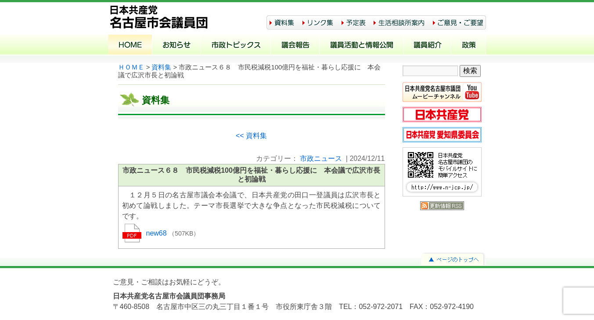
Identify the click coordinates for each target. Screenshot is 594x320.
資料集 (161, 67)
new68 (157, 233)
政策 (468, 46)
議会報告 (295, 46)
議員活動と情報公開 (361, 46)
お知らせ (176, 46)
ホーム (130, 46)
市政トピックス (236, 46)
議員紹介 (427, 46)
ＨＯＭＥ (131, 67)
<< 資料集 (251, 135)
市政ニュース (321, 158)
